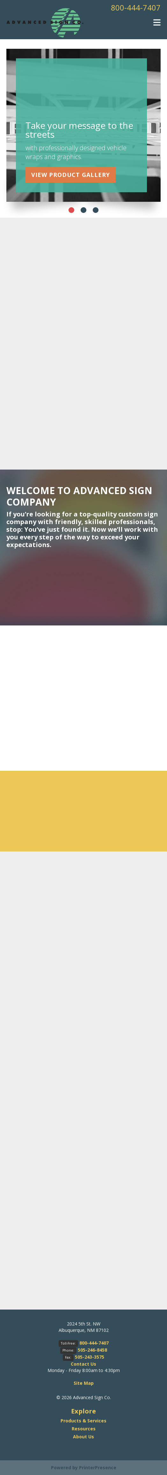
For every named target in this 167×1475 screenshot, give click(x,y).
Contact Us (83, 1364)
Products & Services (83, 1421)
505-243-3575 (89, 1357)
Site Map (84, 1383)
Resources (84, 1429)
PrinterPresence (97, 1467)
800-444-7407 (136, 7)
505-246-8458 (92, 1350)
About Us (83, 1437)
